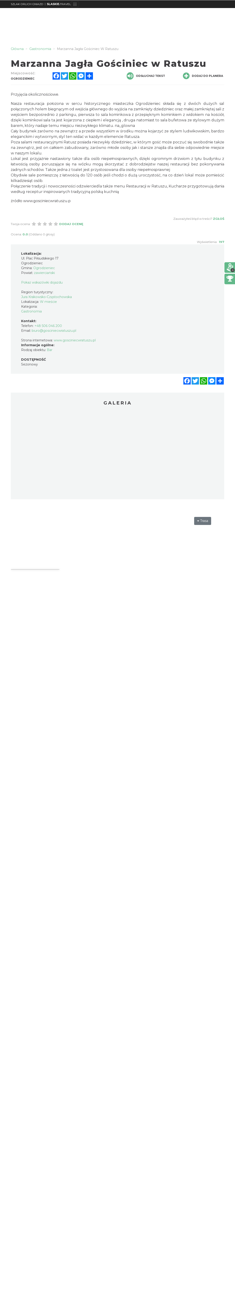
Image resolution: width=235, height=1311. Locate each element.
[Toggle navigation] (75, 4)
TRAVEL (59, 4)
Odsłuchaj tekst (146, 76)
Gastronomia (31, 311)
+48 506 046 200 (48, 326)
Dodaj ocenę (71, 224)
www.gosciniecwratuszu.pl (75, 340)
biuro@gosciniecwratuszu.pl (54, 331)
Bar (49, 350)
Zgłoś (218, 218)
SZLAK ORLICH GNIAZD (27, 4)
